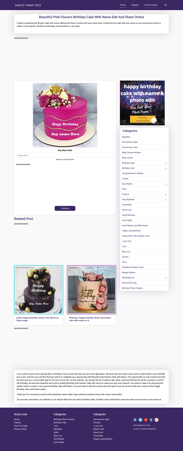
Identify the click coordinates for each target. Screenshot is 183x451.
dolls (124, 189)
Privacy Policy (20, 429)
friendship (127, 205)
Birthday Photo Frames (132, 289)
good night (127, 221)
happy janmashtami (131, 231)
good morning (128, 215)
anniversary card (130, 147)
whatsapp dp (128, 278)
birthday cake (128, 163)
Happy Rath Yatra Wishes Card (136, 236)
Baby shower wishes (131, 152)
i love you (126, 242)
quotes (125, 257)
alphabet (126, 137)
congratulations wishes (133, 173)
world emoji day (129, 284)
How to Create (150, 5)
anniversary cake (130, 142)
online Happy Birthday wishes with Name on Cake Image (37, 319)
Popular (135, 5)
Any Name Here (65, 150)
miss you (126, 252)
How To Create (21, 426)
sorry (124, 263)
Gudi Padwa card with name (135, 226)
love (124, 247)
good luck (127, 210)
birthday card (128, 168)
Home (123, 5)
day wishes (127, 184)
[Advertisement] (91, 60)
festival (125, 194)
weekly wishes (129, 273)
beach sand (127, 158)
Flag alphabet (128, 200)
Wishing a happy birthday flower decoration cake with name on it (90, 319)
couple (125, 179)
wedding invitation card (133, 268)
